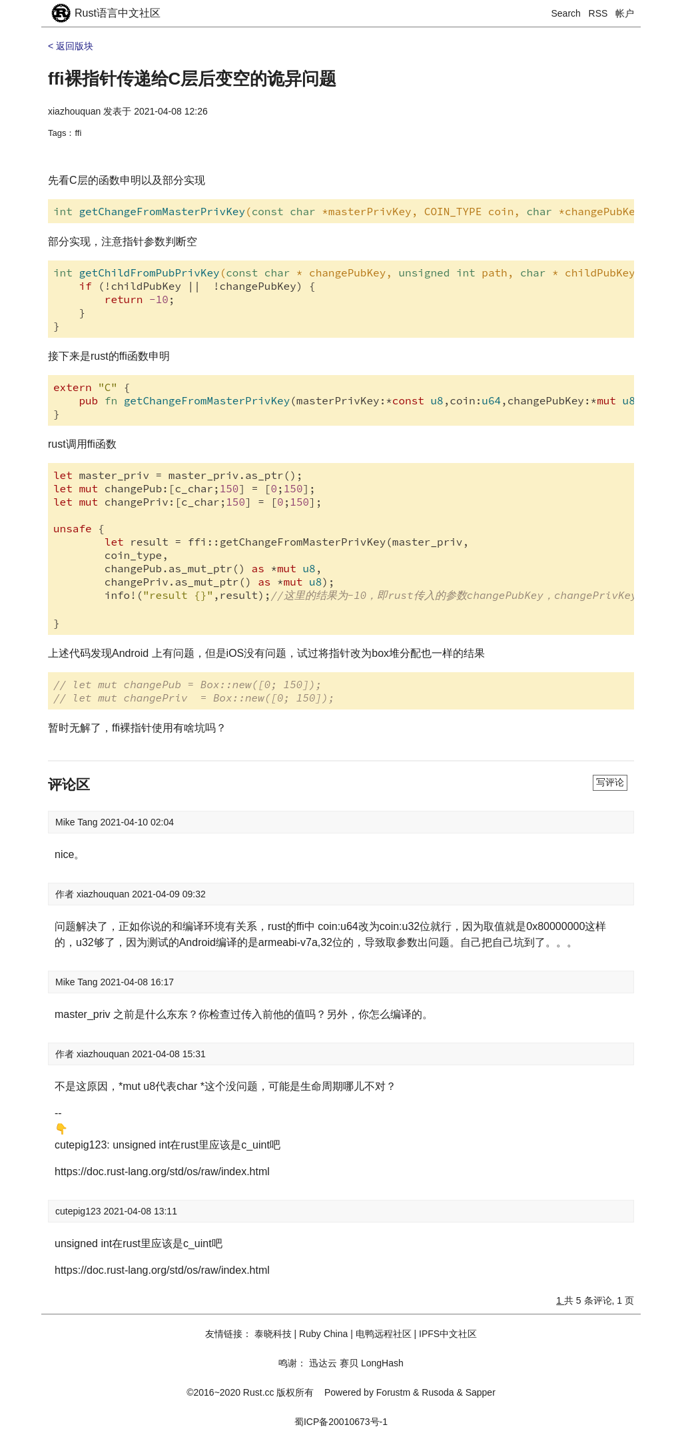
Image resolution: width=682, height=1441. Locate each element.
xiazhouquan (74, 111)
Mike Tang (77, 822)
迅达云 (323, 1363)
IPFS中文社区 (448, 1333)
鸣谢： (292, 1363)
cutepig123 (79, 1211)
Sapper (481, 1392)
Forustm (393, 1392)
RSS (598, 13)
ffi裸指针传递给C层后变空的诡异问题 (192, 79)
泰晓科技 (273, 1333)
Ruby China (323, 1333)
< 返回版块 (70, 46)
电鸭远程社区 (384, 1333)
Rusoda (438, 1392)
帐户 (624, 13)
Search (566, 13)
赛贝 (349, 1363)
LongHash (382, 1363)
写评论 (610, 782)
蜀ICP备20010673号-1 (341, 1421)
